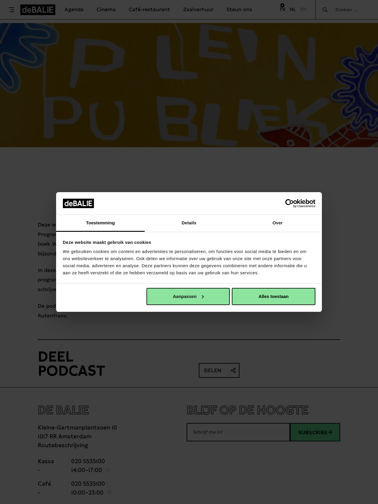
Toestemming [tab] (100, 222)
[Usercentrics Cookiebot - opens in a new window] (289, 203)
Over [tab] (278, 222)
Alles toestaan (274, 296)
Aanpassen (188, 296)
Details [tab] (189, 222)
